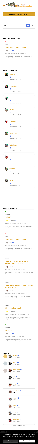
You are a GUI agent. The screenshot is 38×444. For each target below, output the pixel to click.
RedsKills (13, 121)
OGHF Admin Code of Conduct (16, 47)
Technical (7, 214)
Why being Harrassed (13, 308)
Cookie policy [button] (29, 436)
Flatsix (10, 50)
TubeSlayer (13, 145)
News (6, 44)
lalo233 (10, 266)
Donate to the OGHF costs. (19, 14)
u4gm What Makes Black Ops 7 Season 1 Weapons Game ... (16, 262)
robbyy (12, 157)
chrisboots (13, 133)
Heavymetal (16, 419)
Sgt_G (14, 405)
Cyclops (15, 398)
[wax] (11, 180)
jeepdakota (11, 220)
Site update (9, 330)
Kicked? (8, 217)
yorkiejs (12, 169)
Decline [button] (10, 441)
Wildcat (12, 74)
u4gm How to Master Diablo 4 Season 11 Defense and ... (19, 286)
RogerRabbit (14, 86)
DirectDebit (16, 391)
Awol (11, 98)
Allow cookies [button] (26, 441)
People (7, 258)
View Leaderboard (19, 425)
